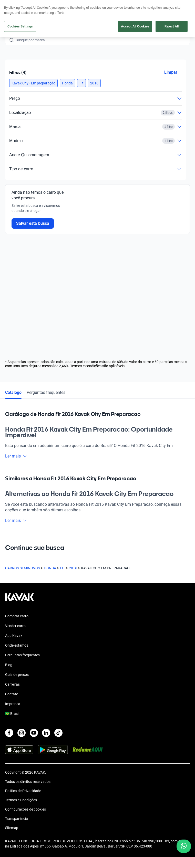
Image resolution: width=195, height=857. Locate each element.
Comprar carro (16, 616)
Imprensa (12, 704)
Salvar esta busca (32, 223)
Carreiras (12, 684)
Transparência (16, 818)
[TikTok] (58, 733)
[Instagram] (21, 733)
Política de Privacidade (23, 791)
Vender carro (15, 626)
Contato (11, 694)
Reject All (172, 26)
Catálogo (13, 392)
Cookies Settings (20, 26)
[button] (33, 83)
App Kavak (13, 636)
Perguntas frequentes (46, 392)
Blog (8, 665)
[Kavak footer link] (19, 599)
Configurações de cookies (25, 809)
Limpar (170, 72)
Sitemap (11, 828)
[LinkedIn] (46, 733)
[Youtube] (34, 733)
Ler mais (16, 456)
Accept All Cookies (135, 26)
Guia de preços (17, 675)
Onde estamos (16, 645)
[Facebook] (9, 733)
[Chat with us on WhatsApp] (184, 846)
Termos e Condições (21, 800)
